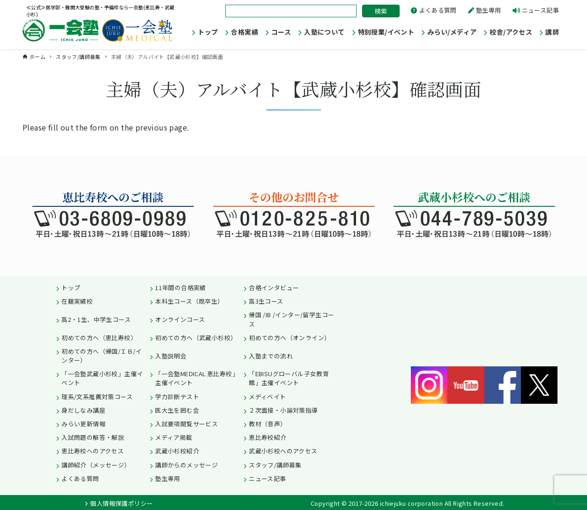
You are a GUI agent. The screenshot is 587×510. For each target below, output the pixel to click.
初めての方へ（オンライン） (289, 337)
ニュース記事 (540, 10)
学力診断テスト (177, 396)
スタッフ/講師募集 (275, 464)
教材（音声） (267, 423)
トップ (70, 287)
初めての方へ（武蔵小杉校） (196, 337)
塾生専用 (488, 10)
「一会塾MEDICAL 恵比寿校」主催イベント (196, 378)
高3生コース (266, 301)
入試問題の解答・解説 (92, 437)
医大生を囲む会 (177, 410)
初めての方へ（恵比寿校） (99, 337)
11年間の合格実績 (180, 287)
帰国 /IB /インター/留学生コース (291, 319)
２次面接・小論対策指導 (283, 410)
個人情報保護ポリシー (121, 503)
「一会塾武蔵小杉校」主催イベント (102, 378)
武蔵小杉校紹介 (177, 450)
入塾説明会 (170, 355)
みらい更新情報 (83, 423)
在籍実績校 (77, 301)
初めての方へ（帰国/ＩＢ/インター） (101, 355)
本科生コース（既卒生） (189, 301)
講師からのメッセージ (186, 464)
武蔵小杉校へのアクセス (283, 450)
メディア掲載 (173, 437)
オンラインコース (180, 319)
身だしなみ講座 (83, 410)
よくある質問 (437, 10)
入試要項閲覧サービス (186, 423)
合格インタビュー (274, 287)
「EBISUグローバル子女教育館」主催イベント (289, 378)
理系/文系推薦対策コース (97, 396)
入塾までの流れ (271, 355)
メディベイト (267, 396)
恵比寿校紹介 (267, 437)
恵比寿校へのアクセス (92, 450)
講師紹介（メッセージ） (95, 464)
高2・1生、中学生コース (96, 319)
